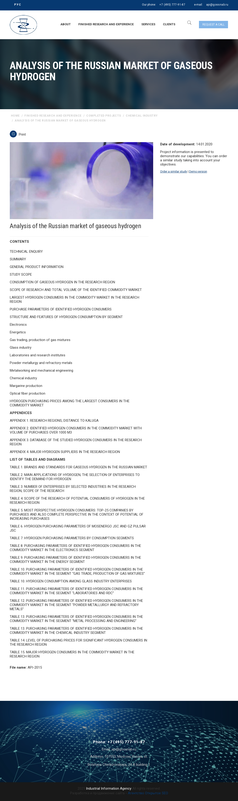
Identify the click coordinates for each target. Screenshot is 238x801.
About (65, 24)
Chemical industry (142, 115)
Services (148, 24)
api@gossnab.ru (217, 4)
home (15, 115)
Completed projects (103, 115)
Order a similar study (173, 171)
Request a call (213, 24)
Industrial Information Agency (108, 788)
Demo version (198, 171)
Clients (169, 24)
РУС (17, 4)
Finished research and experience (106, 24)
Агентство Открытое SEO (148, 793)
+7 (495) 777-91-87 (172, 4)
